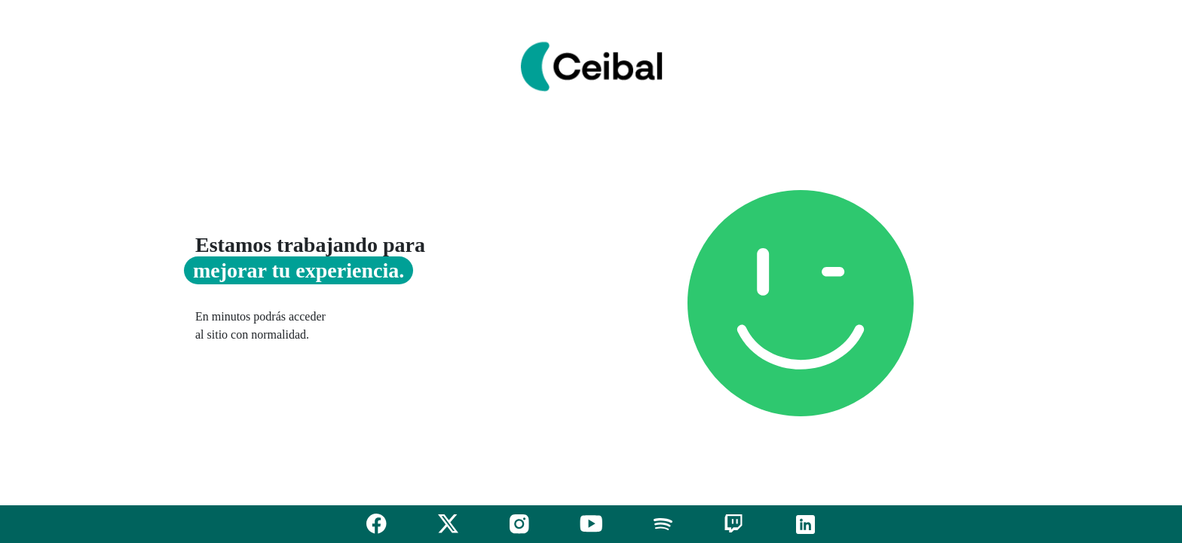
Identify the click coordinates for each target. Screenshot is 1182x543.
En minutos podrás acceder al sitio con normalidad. (260, 325)
